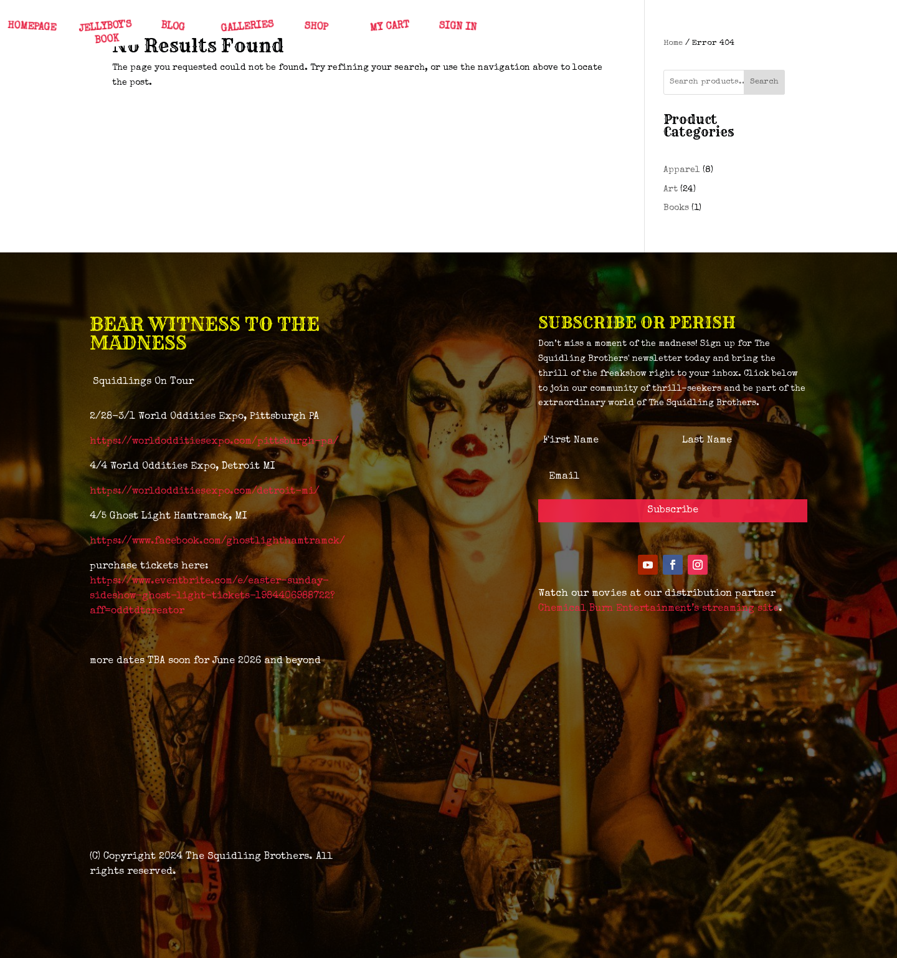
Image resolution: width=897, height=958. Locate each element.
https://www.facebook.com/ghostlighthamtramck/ (217, 542)
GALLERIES (247, 27)
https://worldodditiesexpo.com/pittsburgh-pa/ (214, 442)
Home (673, 43)
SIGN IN (457, 27)
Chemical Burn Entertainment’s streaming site (658, 609)
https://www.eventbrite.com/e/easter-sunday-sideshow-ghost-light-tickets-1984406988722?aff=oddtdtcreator (212, 596)
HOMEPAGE (31, 27)
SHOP (315, 27)
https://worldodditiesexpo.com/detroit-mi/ (205, 492)
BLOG (172, 27)
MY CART (389, 27)
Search (764, 82)
